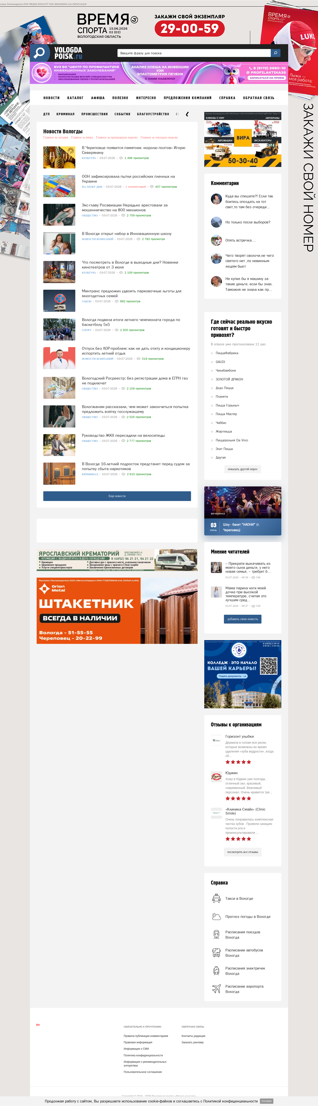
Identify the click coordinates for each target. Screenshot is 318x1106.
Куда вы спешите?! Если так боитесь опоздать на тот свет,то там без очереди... (249, 201)
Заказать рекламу (193, 1042)
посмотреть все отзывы (242, 852)
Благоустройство (153, 114)
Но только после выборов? (247, 222)
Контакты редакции (193, 1036)
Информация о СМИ (136, 1048)
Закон (87, 301)
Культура (89, 158)
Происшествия (94, 114)
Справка (219, 883)
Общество (90, 215)
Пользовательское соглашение (143, 1072)
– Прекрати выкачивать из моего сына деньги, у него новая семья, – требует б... (248, 567)
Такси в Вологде (239, 898)
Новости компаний (98, 239)
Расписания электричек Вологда (245, 971)
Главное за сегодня (55, 137)
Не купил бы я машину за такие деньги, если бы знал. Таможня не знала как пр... (249, 284)
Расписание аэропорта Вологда (244, 989)
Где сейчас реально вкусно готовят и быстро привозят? (241, 328)
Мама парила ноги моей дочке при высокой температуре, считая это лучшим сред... (245, 594)
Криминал (66, 114)
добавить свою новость (242, 619)
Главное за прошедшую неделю (117, 137)
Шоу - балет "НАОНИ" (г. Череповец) (241, 527)
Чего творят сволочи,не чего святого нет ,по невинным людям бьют (249, 260)
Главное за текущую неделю (159, 137)
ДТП (46, 114)
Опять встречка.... (240, 240)
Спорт (87, 330)
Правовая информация (138, 1042)
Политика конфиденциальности (143, 1055)
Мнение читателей (230, 552)
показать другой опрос (242, 469)
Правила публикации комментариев (146, 1036)
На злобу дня (92, 186)
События (123, 114)
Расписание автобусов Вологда (244, 953)
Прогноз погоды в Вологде (248, 916)
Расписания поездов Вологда (242, 935)
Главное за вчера (82, 137)
